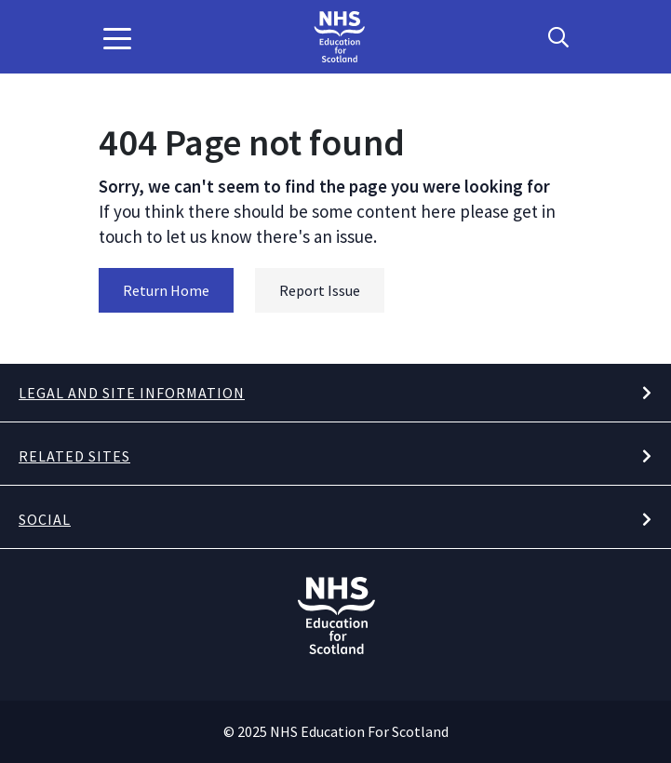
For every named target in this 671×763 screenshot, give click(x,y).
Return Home (166, 290)
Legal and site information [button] (132, 392)
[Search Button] (558, 37)
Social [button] (45, 519)
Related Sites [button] (74, 456)
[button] (117, 37)
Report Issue (319, 290)
